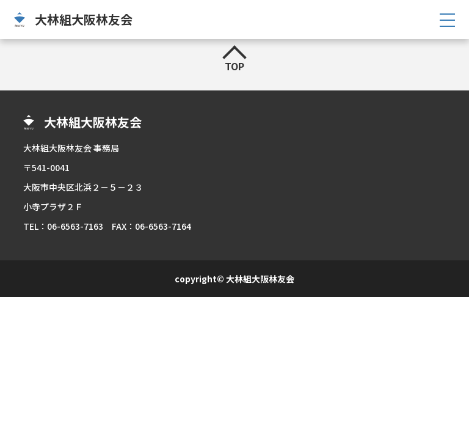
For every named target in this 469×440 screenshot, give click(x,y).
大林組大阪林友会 (84, 19)
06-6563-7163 (75, 226)
